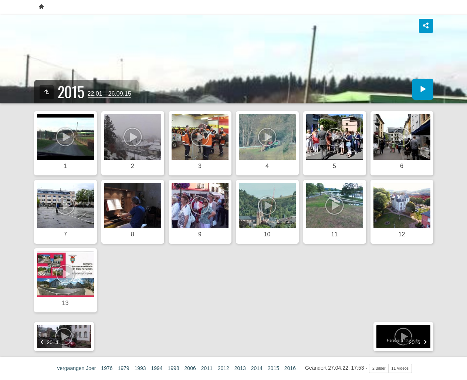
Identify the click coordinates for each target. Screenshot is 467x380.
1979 (123, 368)
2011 (207, 368)
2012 (223, 368)
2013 (240, 368)
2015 (273, 368)
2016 (290, 368)
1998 (173, 368)
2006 (190, 368)
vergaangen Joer (76, 368)
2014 (257, 368)
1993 (140, 368)
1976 (106, 368)
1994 (156, 368)
